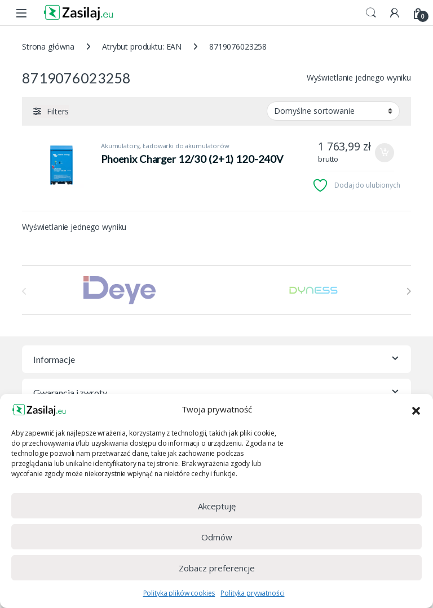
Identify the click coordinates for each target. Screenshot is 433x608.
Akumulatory (120, 145)
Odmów (216, 537)
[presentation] (408, 291)
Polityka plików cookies (179, 593)
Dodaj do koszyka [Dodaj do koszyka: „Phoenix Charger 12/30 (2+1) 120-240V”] (384, 152)
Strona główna (48, 46)
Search (371, 13)
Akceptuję (217, 506)
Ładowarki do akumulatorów (186, 145)
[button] (416, 409)
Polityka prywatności (252, 593)
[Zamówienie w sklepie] (333, 111)
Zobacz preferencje (217, 568)
